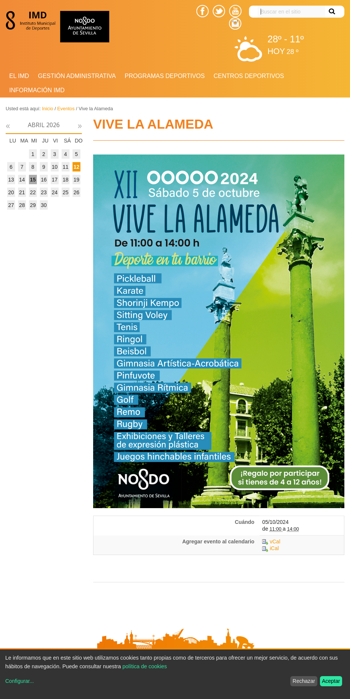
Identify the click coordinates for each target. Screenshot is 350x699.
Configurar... (19, 681)
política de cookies (144, 666)
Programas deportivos (165, 76)
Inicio (47, 108)
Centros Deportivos (249, 76)
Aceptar (331, 681)
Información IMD (37, 90)
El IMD (19, 76)
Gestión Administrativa (77, 76)
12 (77, 167)
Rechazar (304, 681)
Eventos (65, 108)
